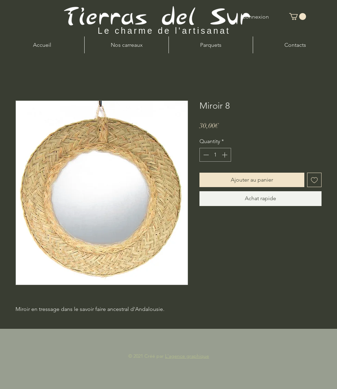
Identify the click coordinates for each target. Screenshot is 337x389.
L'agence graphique (187, 356)
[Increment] (225, 154)
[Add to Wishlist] (314, 180)
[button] (297, 16)
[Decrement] (205, 154)
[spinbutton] (215, 154)
